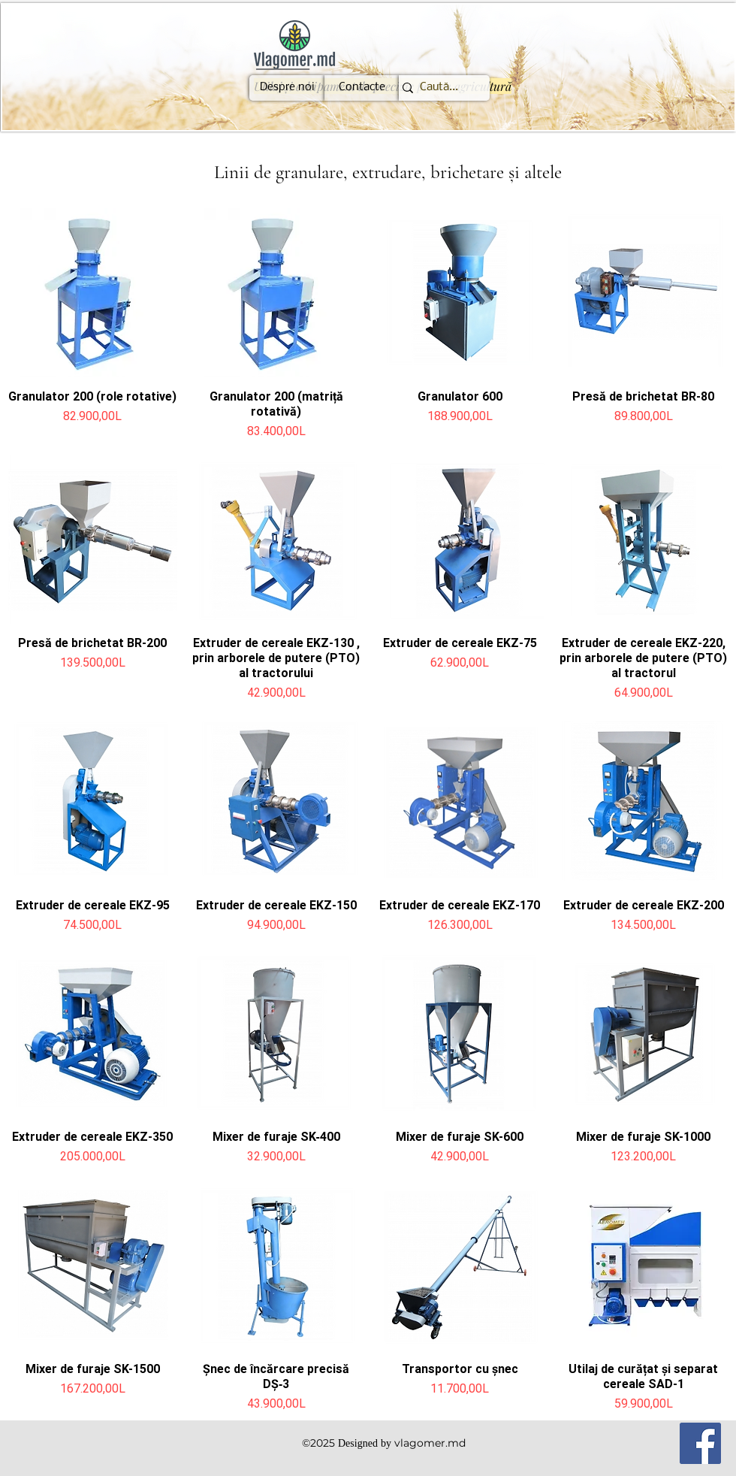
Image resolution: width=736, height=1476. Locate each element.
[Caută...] (438, 87)
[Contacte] (362, 88)
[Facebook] (700, 1443)
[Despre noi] (286, 88)
